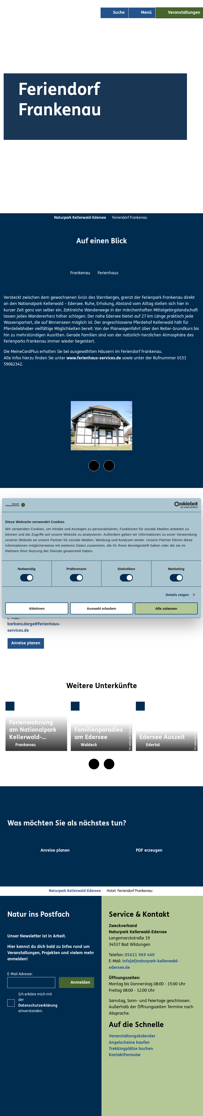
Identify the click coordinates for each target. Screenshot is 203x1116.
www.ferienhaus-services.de (93, 358)
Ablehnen (36, 608)
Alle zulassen (166, 608)
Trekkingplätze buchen (131, 1049)
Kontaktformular (125, 1055)
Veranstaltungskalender (132, 1036)
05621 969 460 (140, 955)
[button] (25, 643)
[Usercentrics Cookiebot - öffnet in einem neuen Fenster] (178, 504)
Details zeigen (177, 594)
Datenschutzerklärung (37, 1006)
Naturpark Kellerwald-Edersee (80, 218)
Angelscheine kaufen (129, 1043)
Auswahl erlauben (101, 608)
